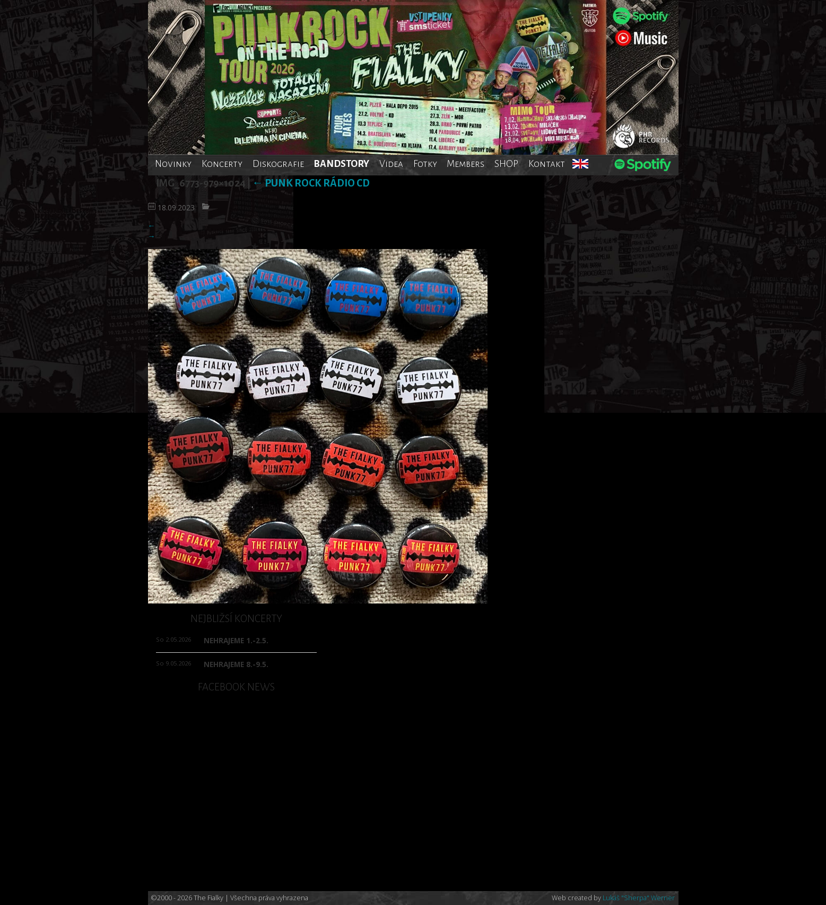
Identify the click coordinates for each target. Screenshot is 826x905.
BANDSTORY (341, 163)
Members (465, 163)
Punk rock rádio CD (311, 183)
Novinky (173, 163)
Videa (391, 163)
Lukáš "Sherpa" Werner (639, 897)
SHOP (506, 163)
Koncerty (222, 163)
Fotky (425, 163)
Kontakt (546, 163)
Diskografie (278, 163)
